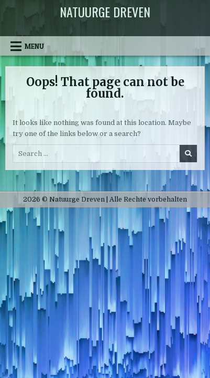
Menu (34, 46)
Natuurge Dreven (105, 11)
